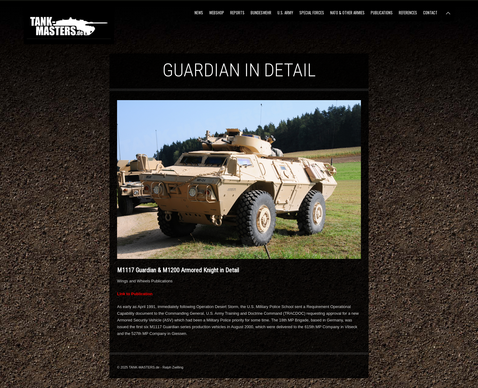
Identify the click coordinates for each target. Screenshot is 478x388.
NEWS (198, 12)
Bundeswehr (261, 12)
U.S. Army (285, 12)
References (408, 12)
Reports (237, 12)
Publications (382, 12)
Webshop (216, 12)
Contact (430, 12)
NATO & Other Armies (347, 12)
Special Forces (311, 12)
